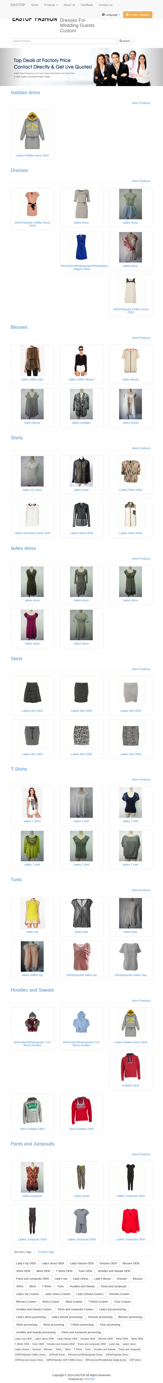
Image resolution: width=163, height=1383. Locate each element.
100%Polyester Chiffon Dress (30, 1354)
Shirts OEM (23, 1271)
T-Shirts (19, 769)
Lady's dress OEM (53, 1263)
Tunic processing (109, 1324)
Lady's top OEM (26, 1263)
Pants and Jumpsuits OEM (32, 1278)
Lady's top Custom (27, 1294)
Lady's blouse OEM (82, 1263)
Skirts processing (53, 1324)
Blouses (19, 327)
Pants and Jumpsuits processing (81, 1332)
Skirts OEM (43, 1271)
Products (51, 4)
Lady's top (61, 1278)
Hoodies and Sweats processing (36, 1332)
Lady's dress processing (31, 1317)
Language (111, 14)
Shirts (17, 437)
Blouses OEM (130, 1263)
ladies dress (23, 548)
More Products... (142, 103)
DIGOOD (89, 1379)
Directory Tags (22, 1252)
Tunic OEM (85, 1271)
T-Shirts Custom (98, 1301)
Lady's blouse (102, 1278)
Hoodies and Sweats (32, 990)
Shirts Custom (50, 1301)
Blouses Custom (26, 1301)
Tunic (16, 879)
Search (125, 41)
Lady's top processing (112, 1309)
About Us (69, 4)
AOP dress (135, 1360)
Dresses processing (100, 1317)
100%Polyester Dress (117, 1354)
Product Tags (46, 1252)
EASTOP (18, 5)
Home (34, 4)
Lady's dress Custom (57, 1294)
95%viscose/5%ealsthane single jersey (106, 1360)
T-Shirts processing (82, 1324)
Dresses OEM (108, 1263)
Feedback (87, 4)
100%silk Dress (57, 1354)
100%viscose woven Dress (29, 1360)
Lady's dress (80, 1278)
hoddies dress (25, 92)
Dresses (19, 170)
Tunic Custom (122, 1301)
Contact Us (105, 4)
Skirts (17, 658)
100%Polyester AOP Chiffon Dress (64, 1360)
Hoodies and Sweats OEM (114, 1271)
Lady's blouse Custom (89, 1294)
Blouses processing (130, 1317)
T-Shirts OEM (64, 1271)
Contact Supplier (138, 14)
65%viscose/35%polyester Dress (85, 1354)
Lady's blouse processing (67, 1317)
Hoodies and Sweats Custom (34, 1309)
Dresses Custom (119, 1294)
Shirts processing (26, 1324)
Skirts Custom (73, 1301)
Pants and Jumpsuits (33, 1143)
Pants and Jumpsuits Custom (75, 1309)
